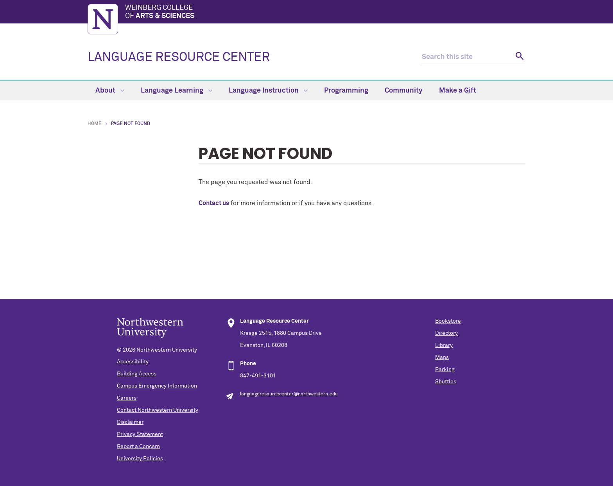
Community (404, 90)
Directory (446, 333)
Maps (442, 357)
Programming (346, 90)
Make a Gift (457, 90)
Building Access (136, 374)
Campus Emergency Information (157, 386)
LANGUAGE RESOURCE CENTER (179, 57)
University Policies (140, 458)
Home (95, 124)
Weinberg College (325, 12)
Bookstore (448, 321)
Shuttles (445, 381)
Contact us (214, 203)
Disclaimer (130, 422)
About (109, 90)
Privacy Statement (140, 434)
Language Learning (176, 90)
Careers (126, 398)
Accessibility (133, 361)
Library (444, 345)
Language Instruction (268, 90)
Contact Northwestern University (157, 410)
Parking (445, 369)
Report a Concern (138, 446)
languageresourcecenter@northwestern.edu (289, 394)
